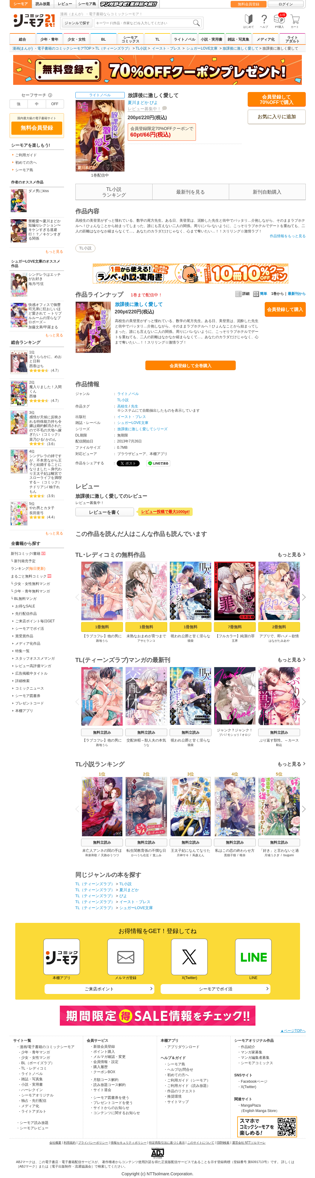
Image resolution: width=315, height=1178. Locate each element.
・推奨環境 (173, 1096)
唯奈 (243, 855)
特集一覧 (22, 651)
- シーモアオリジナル (36, 1095)
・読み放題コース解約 (108, 1085)
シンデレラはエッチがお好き (44, 276)
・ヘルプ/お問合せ (178, 1069)
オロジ (246, 734)
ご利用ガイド (26, 155)
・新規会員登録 (102, 1046)
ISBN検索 (223, 1142)
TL (157, 39)
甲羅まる (51, 327)
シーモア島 (87, 4)
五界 (235, 640)
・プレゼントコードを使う (111, 1103)
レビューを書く (104, 512)
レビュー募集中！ (144, 108)
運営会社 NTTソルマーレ (249, 1142)
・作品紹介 (246, 1047)
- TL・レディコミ (33, 1068)
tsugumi (288, 855)
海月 (32, 284)
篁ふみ (157, 855)
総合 (22, 39)
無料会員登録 (248, 4)
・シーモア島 (174, 1064)
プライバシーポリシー (93, 1142)
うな (146, 745)
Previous (79, 597)
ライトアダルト (292, 39)
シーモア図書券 (27, 696)
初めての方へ (26, 162)
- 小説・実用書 (31, 1084)
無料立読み (102, 732)
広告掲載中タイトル (31, 673)
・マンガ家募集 (249, 1052)
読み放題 (43, 4)
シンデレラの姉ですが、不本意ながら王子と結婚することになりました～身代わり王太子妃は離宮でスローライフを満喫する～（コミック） (45, 469)
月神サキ (182, 855)
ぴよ (154, 102)
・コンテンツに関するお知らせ (115, 1113)
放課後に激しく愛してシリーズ (142, 429)
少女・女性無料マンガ (32, 584)
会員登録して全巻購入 (190, 365)
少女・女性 (77, 39)
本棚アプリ (24, 711)
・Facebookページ (252, 1081)
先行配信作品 (26, 614)
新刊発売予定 (25, 561)
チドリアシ (38, 487)
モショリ (233, 734)
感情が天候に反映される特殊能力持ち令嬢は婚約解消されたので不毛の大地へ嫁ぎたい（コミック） (45, 426)
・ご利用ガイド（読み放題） (187, 1086)
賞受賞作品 (24, 636)
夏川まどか (138, 102)
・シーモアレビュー (32, 1128)
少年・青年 (49, 39)
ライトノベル (184, 39)
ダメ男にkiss (38, 191)
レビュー (65, 4)
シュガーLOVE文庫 (201, 48)
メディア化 (266, 39)
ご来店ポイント (99, 988)
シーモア (20, 4)
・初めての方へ (176, 1075)
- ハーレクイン (31, 1090)
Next (301, 598)
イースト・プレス (166, 48)
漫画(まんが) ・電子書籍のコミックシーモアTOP (52, 48)
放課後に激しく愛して (240, 48)
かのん (50, 439)
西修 (32, 396)
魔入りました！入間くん (45, 389)
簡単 (260, 294)
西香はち (36, 366)
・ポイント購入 (102, 1052)
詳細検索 (22, 681)
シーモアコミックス (130, 39)
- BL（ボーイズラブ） (36, 1063)
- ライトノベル (31, 1074)
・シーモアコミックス (255, 1063)
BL (103, 39)
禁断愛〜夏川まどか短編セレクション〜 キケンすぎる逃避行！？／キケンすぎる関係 (44, 230)
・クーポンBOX (102, 1072)
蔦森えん (198, 855)
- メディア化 (29, 1106)
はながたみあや (279, 640)
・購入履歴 (99, 1067)
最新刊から (297, 294)
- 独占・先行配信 (32, 1101)
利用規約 (70, 1142)
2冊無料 (279, 627)
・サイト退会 (100, 1090)
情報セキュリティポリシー (129, 1142)
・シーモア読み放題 (32, 1123)
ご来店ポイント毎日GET (35, 621)
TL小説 (141, 48)
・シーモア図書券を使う (109, 1098)
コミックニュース (29, 688)
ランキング (28, 568)
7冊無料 (234, 627)
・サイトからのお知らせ (109, 1108)
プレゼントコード (29, 703)
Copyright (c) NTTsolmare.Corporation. (157, 1173)
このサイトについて (200, 1142)
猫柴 (191, 640)
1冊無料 (102, 627)
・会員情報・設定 (104, 1062)
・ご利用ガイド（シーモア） (187, 1080)
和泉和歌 (91, 855)
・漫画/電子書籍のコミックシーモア (45, 1047)
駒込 (279, 745)
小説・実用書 (211, 39)
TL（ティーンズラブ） (113, 48)
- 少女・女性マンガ (34, 1058)
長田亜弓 (36, 513)
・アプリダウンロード (182, 1047)
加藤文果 (35, 327)
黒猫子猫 (230, 855)
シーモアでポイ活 (29, 628)
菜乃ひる (36, 439)
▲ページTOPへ (292, 1031)
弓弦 (40, 284)
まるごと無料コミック (32, 576)
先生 (134, 406)
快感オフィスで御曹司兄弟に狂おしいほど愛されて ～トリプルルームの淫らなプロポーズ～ (45, 313)
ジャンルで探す (77, 23)
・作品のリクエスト (180, 1091)
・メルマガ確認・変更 (108, 1057)
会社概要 (55, 1142)
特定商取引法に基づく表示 (167, 1142)
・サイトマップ (176, 1102)
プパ (222, 734)
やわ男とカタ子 (41, 508)
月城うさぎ (271, 855)
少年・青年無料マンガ (32, 591)
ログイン (286, 4)
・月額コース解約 (104, 1080)
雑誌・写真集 (238, 39)
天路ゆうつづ (110, 855)
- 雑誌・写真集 (31, 1079)
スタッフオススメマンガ (35, 658)
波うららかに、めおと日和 (45, 359)
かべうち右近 (140, 855)
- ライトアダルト (32, 1111)
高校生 (122, 406)
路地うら (102, 640)
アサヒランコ (146, 640)
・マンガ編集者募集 (253, 1058)
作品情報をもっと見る (288, 236)
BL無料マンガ (25, 599)
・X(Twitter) (246, 1087)
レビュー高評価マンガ (33, 666)
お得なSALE (25, 606)
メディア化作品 (27, 643)
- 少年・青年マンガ (34, 1052)
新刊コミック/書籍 (28, 553)
